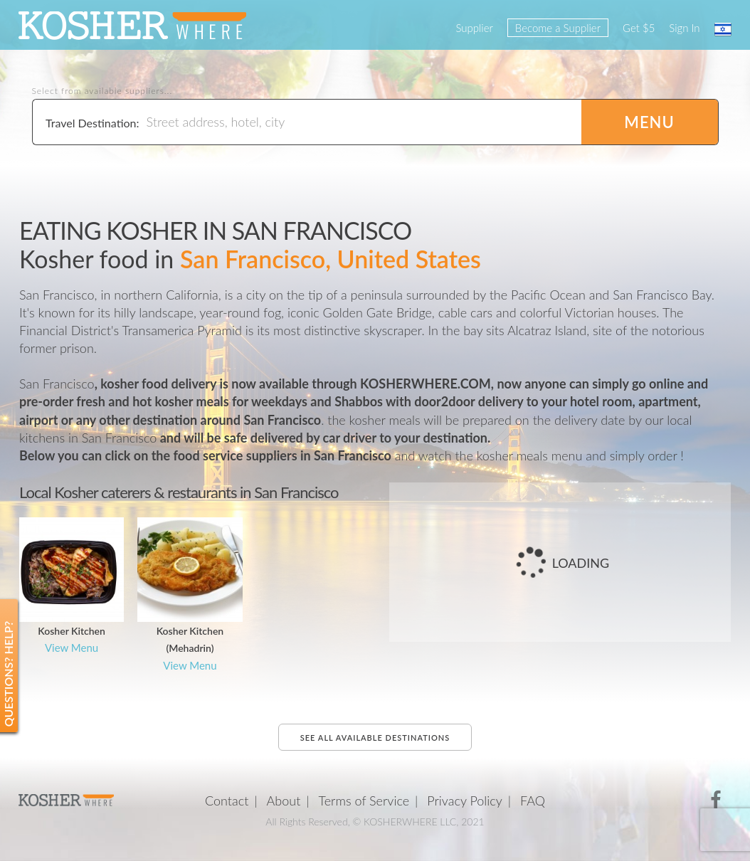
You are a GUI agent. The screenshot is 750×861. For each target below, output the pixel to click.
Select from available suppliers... (102, 91)
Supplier (473, 27)
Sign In (684, 27)
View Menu (71, 647)
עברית (722, 29)
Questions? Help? (8, 673)
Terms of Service (364, 800)
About (284, 800)
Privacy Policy (464, 800)
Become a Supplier (558, 27)
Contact (226, 800)
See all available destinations (375, 737)
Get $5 (639, 27)
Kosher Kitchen (71, 631)
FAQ (532, 800)
